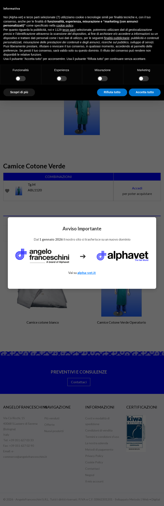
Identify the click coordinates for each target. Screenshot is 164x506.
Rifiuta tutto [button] (112, 92)
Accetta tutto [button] (145, 92)
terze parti (69, 29)
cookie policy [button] (64, 25)
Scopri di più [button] (19, 92)
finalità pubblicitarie (116, 38)
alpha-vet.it (86, 273)
